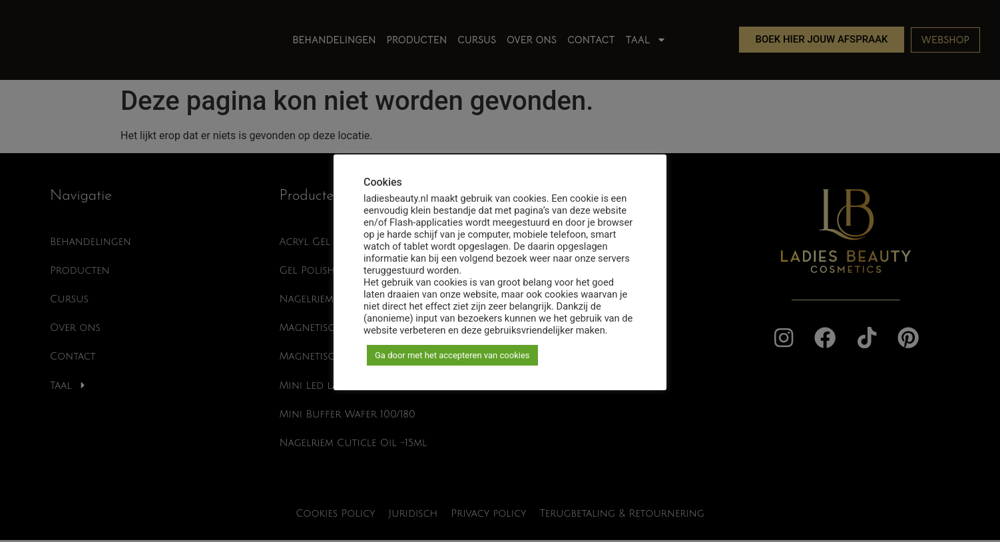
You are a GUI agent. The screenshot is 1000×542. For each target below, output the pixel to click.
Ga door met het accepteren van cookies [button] (452, 355)
